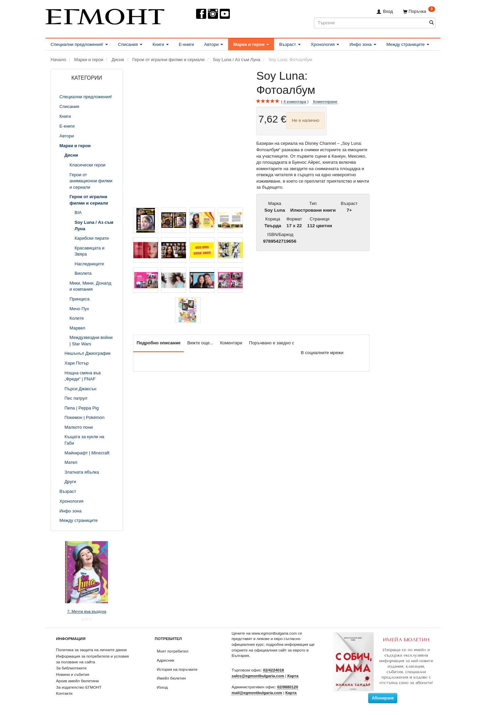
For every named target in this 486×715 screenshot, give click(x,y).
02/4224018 (273, 670)
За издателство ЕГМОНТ (79, 687)
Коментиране (325, 101)
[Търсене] (431, 23)
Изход (162, 687)
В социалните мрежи (322, 352)
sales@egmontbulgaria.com (258, 675)
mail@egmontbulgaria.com (257, 692)
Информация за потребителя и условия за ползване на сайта (92, 659)
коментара (295, 101)
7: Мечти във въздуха (86, 611)
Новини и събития (72, 674)
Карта (292, 675)
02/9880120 (287, 687)
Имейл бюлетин (171, 678)
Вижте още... (200, 342)
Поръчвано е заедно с (271, 342)
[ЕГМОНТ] (105, 15)
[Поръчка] (419, 11)
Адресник (165, 660)
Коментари (231, 342)
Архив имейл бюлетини (77, 681)
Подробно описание (159, 342)
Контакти (64, 693)
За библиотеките (71, 668)
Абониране (383, 698)
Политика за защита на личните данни (91, 649)
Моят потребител (172, 651)
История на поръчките (177, 669)
